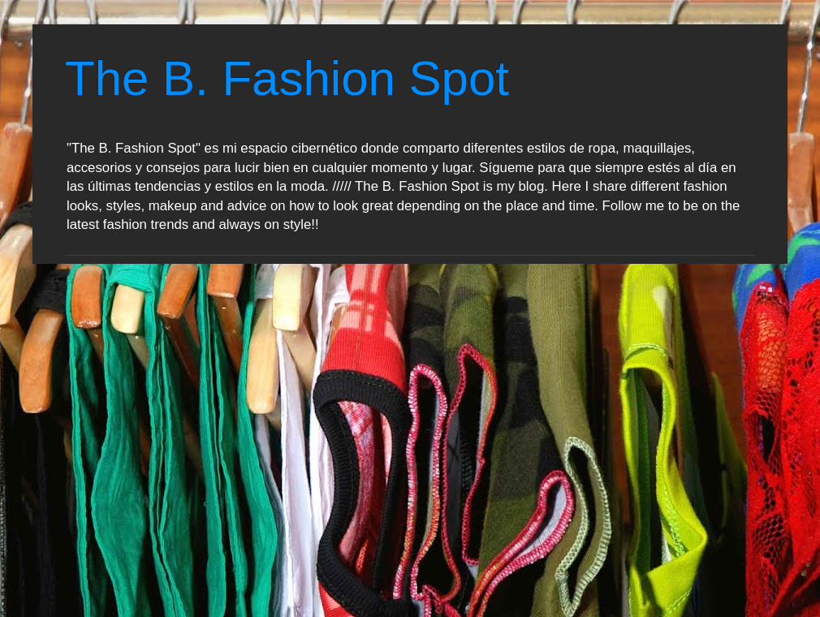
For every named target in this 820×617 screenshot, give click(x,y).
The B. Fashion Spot (287, 78)
